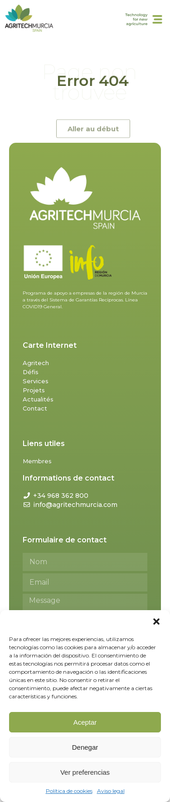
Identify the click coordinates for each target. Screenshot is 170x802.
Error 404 (92, 81)
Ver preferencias (85, 772)
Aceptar (85, 722)
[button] (156, 621)
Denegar (85, 747)
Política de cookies (69, 790)
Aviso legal (111, 790)
